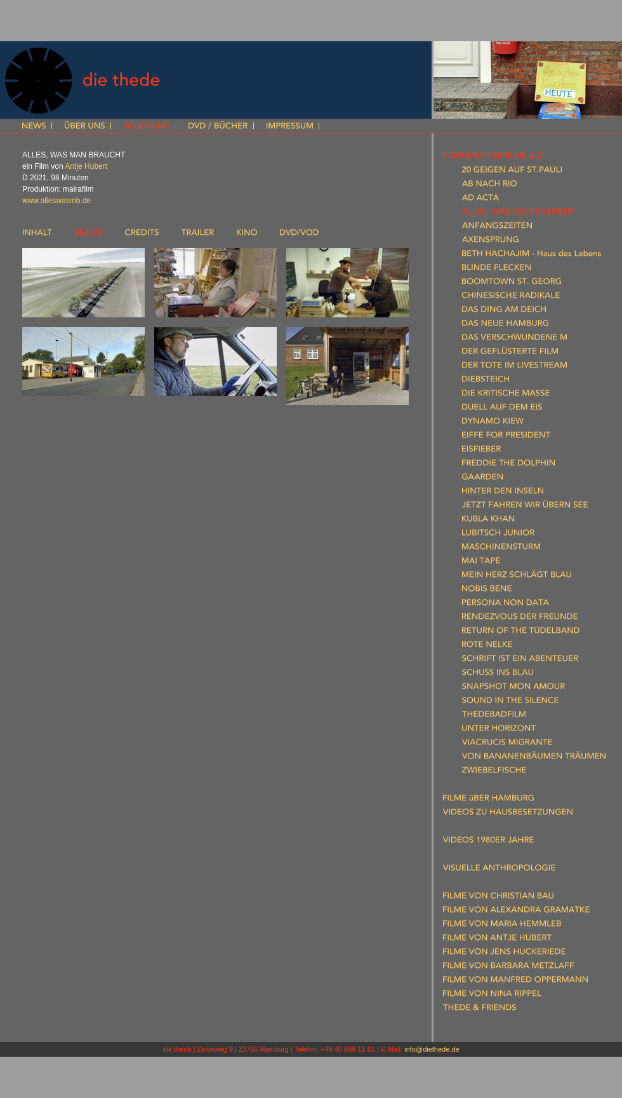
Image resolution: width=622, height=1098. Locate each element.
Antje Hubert (86, 166)
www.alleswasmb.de (56, 200)
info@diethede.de (431, 1049)
